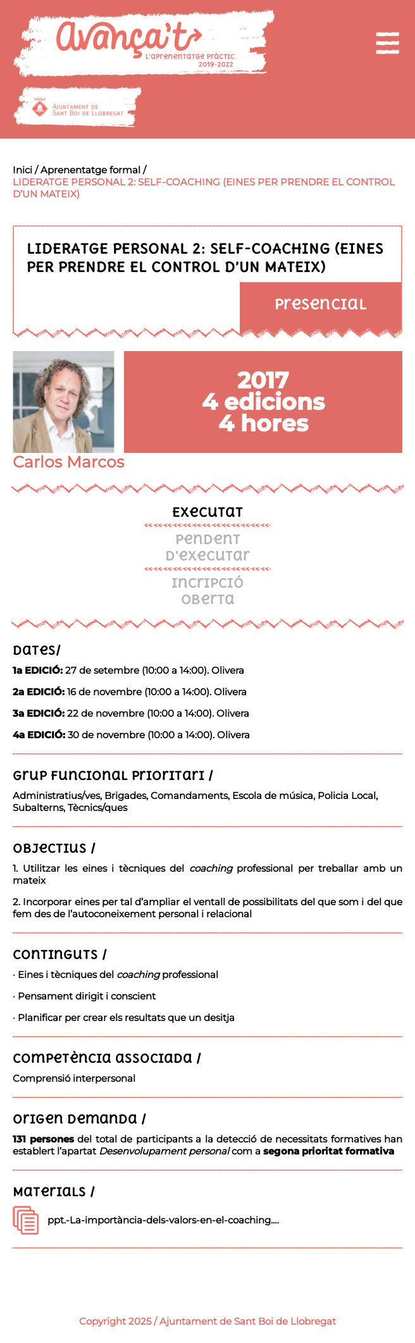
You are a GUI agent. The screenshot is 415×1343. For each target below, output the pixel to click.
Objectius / (54, 848)
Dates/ (37, 650)
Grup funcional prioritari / (113, 775)
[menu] (387, 43)
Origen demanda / (80, 1119)
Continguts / (60, 954)
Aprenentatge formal (90, 170)
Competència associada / (107, 1058)
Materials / (54, 1191)
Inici (22, 170)
